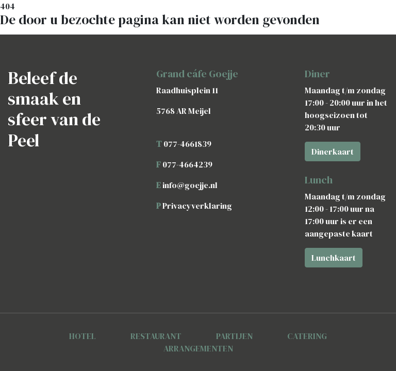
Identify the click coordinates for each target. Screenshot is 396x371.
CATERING (307, 336)
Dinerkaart (332, 151)
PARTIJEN (234, 336)
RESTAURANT (156, 336)
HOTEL (82, 336)
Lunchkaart (333, 257)
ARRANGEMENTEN (198, 348)
